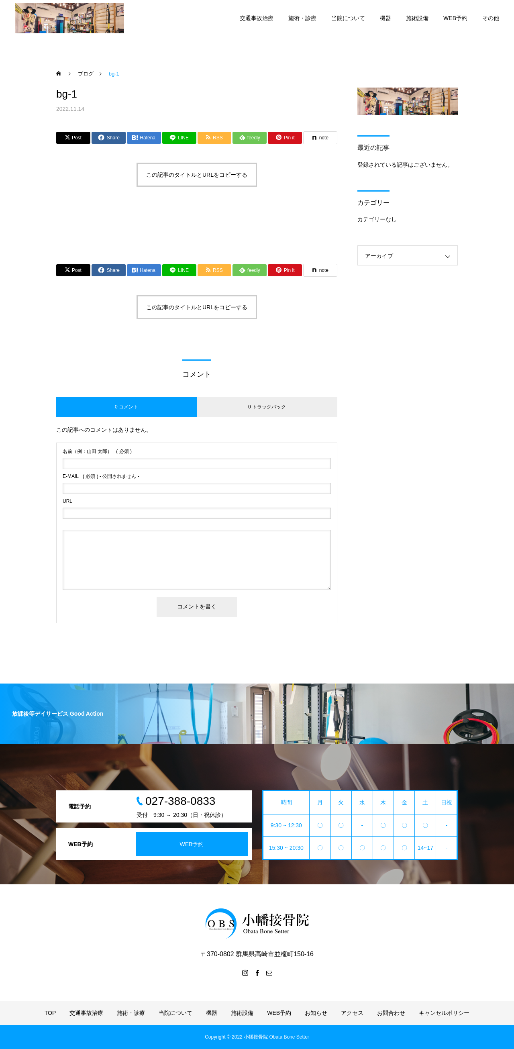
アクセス (352, 1013)
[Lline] (179, 138)
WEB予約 (455, 18)
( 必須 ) (97, 451)
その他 (490, 18)
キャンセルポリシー (444, 1013)
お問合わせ (391, 1013)
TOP (50, 1013)
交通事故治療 (256, 18)
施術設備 (417, 18)
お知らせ (316, 1013)
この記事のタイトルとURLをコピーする (196, 174)
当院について (348, 18)
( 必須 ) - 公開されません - (101, 476)
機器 (385, 18)
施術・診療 (302, 18)
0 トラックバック (267, 407)
